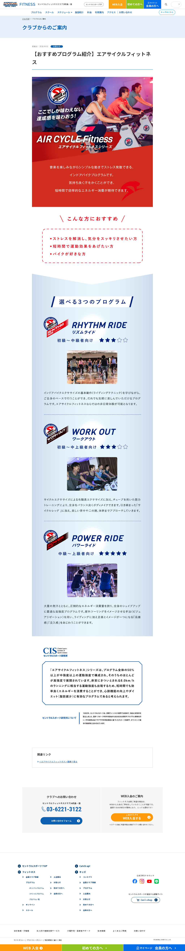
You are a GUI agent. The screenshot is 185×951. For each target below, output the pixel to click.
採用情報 (102, 931)
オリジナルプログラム (36, 888)
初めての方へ (135, 4)
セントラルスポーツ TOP (34, 866)
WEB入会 (117, 4)
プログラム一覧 (34, 899)
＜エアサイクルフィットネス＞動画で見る (58, 761)
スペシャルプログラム (36, 894)
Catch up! (84, 866)
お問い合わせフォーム (61, 820)
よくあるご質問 (119, 931)
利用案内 (99, 12)
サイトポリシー (19, 940)
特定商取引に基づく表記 (53, 940)
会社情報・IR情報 (21, 931)
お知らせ (57, 882)
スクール (49, 12)
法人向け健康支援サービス (48, 931)
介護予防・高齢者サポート (78, 931)
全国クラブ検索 (32, 877)
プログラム (36, 12)
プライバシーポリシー (35, 940)
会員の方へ (152, 5)
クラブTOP (25, 19)
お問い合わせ (125, 12)
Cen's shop (146, 900)
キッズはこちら (167, 12)
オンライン (30, 904)
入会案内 (57, 877)
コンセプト (87, 877)
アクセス (111, 12)
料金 (89, 12)
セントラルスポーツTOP (94, 4)
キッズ (82, 872)
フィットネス (28, 872)
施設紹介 (79, 12)
